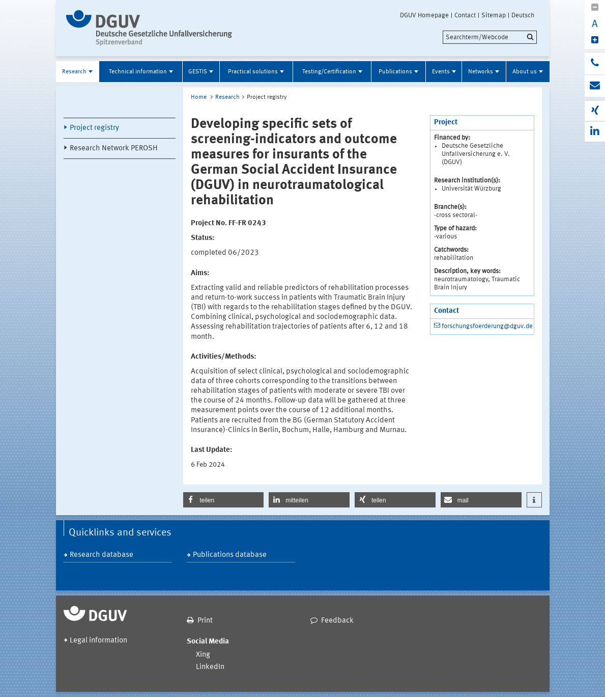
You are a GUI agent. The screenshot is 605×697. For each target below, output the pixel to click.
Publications (395, 72)
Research (74, 72)
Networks (480, 72)
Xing (203, 655)
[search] (490, 37)
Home (199, 97)
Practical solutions (253, 72)
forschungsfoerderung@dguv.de (487, 326)
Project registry (94, 128)
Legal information (98, 641)
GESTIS (197, 72)
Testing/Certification (329, 72)
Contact (465, 15)
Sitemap (493, 15)
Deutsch (522, 15)
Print (205, 621)
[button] (223, 499)
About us (524, 72)
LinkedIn (210, 667)
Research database (101, 555)
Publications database (230, 555)
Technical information (138, 72)
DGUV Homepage (424, 15)
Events (441, 72)
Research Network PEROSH (114, 148)
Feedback (337, 621)
